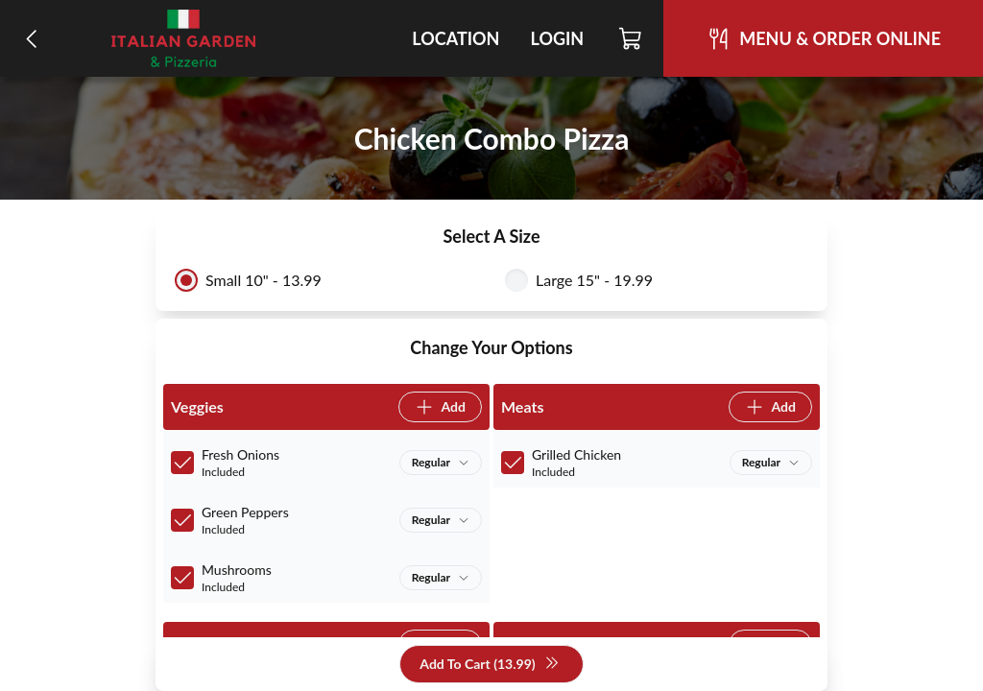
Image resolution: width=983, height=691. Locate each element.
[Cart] (631, 38)
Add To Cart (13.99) (489, 665)
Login (557, 38)
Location (455, 38)
